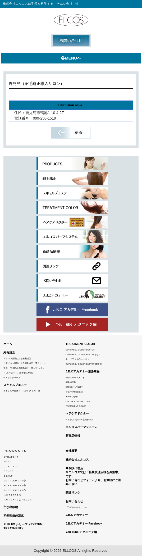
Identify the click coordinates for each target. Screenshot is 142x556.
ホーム (7, 343)
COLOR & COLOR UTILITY (79, 401)
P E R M (7, 462)
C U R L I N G (9, 466)
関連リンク (73, 492)
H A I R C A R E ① (12, 495)
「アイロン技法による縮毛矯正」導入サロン (24, 363)
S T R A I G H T (10, 457)
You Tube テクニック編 (81, 532)
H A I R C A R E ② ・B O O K (17, 500)
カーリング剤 (72, 396)
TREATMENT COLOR (80, 343)
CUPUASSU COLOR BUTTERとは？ (83, 354)
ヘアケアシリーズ (11, 377)
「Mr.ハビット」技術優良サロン (18, 373)
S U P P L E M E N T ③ (14, 490)
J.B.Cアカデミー (77, 514)
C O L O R (8, 471)
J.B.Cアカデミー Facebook (84, 523)
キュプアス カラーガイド (77, 359)
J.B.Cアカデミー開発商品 (82, 371)
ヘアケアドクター (77, 413)
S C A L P (7, 476)
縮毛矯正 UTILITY (74, 387)
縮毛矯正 (9, 352)
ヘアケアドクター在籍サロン (79, 419)
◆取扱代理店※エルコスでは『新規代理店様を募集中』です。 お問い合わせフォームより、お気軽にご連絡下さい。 (93, 476)
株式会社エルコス (77, 459)
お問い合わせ (74, 501)
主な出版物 (10, 507)
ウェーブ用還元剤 (74, 392)
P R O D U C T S (14, 450)
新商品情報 (73, 435)
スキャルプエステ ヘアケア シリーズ (21, 391)
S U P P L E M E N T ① (14, 481)
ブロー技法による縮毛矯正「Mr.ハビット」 (23, 368)
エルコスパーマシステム (82, 427)
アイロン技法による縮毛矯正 (17, 358)
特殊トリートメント (75, 377)
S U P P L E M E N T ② (14, 485)
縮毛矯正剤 (71, 382)
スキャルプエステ (15, 384)
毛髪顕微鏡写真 (13, 515)
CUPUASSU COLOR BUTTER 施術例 (84, 364)
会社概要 (71, 450)
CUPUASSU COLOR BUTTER (80, 350)
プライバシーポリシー (76, 507)
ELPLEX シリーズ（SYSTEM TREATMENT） (22, 526)
